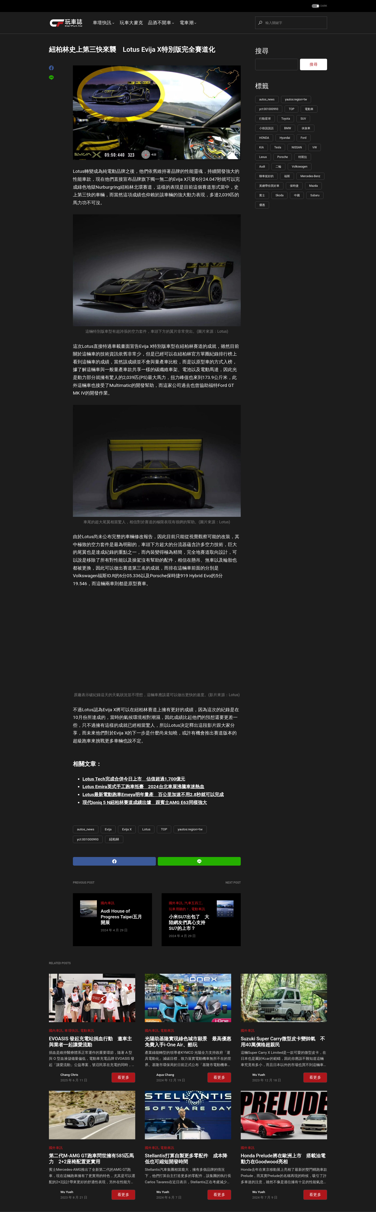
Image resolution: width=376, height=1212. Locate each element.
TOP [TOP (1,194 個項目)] (291, 109)
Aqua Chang (165, 1075)
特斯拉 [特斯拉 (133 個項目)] (302, 157)
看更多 (123, 1077)
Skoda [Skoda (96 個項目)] (279, 195)
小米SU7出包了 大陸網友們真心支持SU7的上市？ (189, 922)
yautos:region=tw (190, 829)
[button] (319, 6)
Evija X (127, 829)
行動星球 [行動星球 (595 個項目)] (265, 118)
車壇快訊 (71, 1031)
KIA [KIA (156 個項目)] (261, 147)
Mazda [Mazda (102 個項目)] (313, 185)
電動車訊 (198, 909)
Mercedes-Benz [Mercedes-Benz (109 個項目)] (310, 176)
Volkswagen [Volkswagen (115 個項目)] (299, 166)
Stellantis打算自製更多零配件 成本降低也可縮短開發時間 (186, 1159)
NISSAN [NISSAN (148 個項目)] (297, 147)
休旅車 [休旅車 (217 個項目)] (306, 128)
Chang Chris (69, 1075)
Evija (108, 829)
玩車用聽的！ (179, 909)
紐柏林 (114, 839)
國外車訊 (175, 903)
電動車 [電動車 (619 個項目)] (309, 109)
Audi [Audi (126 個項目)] (262, 166)
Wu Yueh (258, 1075)
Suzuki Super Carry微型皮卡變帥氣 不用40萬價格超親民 (283, 1042)
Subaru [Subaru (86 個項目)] (314, 195)
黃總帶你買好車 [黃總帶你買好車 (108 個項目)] (269, 185)
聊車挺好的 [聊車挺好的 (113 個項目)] (266, 176)
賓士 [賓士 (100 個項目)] (262, 195)
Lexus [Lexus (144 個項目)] (263, 157)
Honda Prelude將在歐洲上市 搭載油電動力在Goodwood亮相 (283, 1159)
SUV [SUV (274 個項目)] (303, 118)
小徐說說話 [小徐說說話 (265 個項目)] (266, 128)
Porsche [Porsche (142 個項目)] (282, 157)
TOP (164, 829)
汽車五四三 (193, 903)
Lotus (146, 829)
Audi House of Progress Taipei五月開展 (121, 916)
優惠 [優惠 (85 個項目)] (262, 205)
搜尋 (262, 51)
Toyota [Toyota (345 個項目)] (285, 118)
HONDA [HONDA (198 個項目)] (264, 138)
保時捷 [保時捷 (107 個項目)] (294, 185)
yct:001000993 (88, 839)
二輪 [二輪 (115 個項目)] (278, 166)
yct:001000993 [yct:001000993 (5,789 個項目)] (268, 109)
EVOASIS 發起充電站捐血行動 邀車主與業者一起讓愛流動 (90, 1042)
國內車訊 (107, 903)
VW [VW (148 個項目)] (314, 147)
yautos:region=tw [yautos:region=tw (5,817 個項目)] (296, 99)
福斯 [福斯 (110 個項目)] (287, 176)
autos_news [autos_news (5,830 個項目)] (267, 99)
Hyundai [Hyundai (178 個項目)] (285, 138)
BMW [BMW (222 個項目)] (287, 128)
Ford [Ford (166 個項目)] (303, 138)
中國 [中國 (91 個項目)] (297, 195)
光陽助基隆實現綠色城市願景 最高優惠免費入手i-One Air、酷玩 (188, 1042)
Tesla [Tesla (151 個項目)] (277, 147)
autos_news (85, 829)
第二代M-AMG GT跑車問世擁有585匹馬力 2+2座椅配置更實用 (91, 1159)
